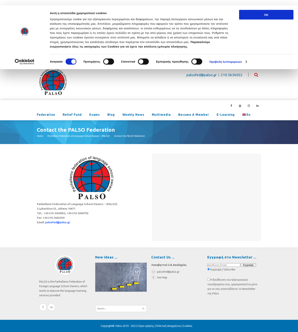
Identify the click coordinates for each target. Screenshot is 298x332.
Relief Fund (72, 115)
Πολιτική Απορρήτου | (169, 325)
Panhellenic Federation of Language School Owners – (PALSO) (78, 136)
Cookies (187, 325)
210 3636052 (232, 75)
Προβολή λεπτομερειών (225, 56)
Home (40, 136)
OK (266, 9)
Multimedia (161, 115)
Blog (111, 115)
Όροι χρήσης (146, 325)
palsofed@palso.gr (201, 75)
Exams (94, 115)
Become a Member (193, 115)
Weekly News (133, 115)
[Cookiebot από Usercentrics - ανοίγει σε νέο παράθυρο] (24, 56)
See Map (159, 277)
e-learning (226, 115)
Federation (46, 115)
